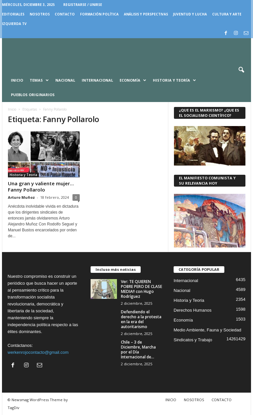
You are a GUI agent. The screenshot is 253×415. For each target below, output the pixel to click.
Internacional (97, 80)
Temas (39, 80)
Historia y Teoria (23, 174)
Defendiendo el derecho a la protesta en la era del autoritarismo (141, 319)
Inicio (17, 80)
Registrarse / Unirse (82, 4)
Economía (133, 80)
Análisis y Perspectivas (146, 14)
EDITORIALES (13, 14)
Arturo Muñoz (21, 197)
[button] (241, 70)
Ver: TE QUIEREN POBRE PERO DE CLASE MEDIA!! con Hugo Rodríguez (141, 289)
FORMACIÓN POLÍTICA (99, 14)
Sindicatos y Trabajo (193, 339)
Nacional (65, 80)
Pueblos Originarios (33, 94)
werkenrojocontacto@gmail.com (38, 352)
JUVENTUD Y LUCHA (190, 14)
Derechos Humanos (192, 310)
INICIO (170, 399)
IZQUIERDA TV (14, 23)
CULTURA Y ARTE (226, 14)
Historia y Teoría (174, 80)
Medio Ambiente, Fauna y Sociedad (207, 329)
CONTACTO (65, 14)
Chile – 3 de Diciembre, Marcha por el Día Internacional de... (138, 349)
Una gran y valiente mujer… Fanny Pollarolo (41, 186)
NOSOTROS (40, 14)
